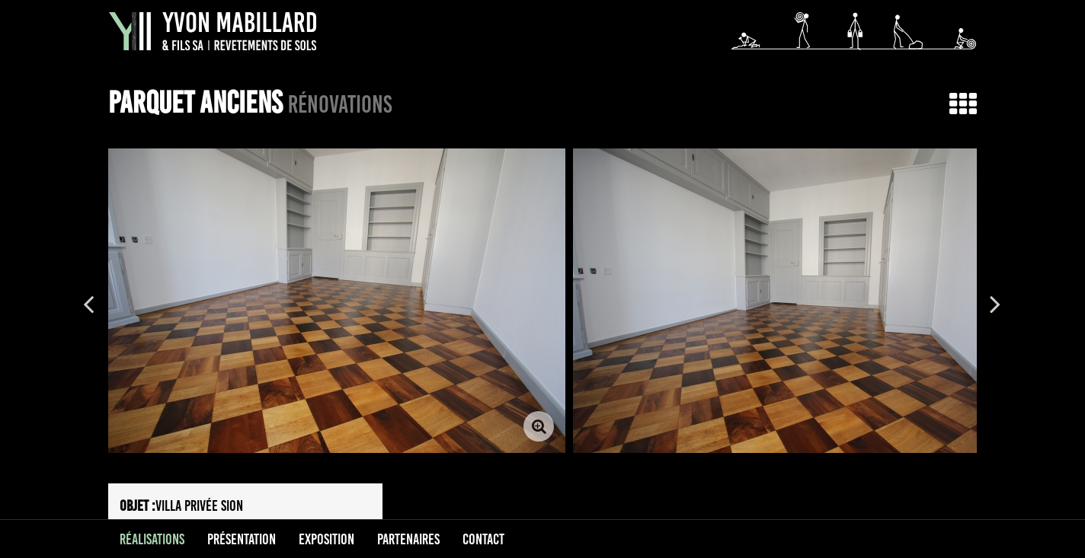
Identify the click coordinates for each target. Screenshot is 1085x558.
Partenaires (408, 539)
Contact (483, 539)
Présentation (241, 539)
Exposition (326, 539)
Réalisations (152, 539)
